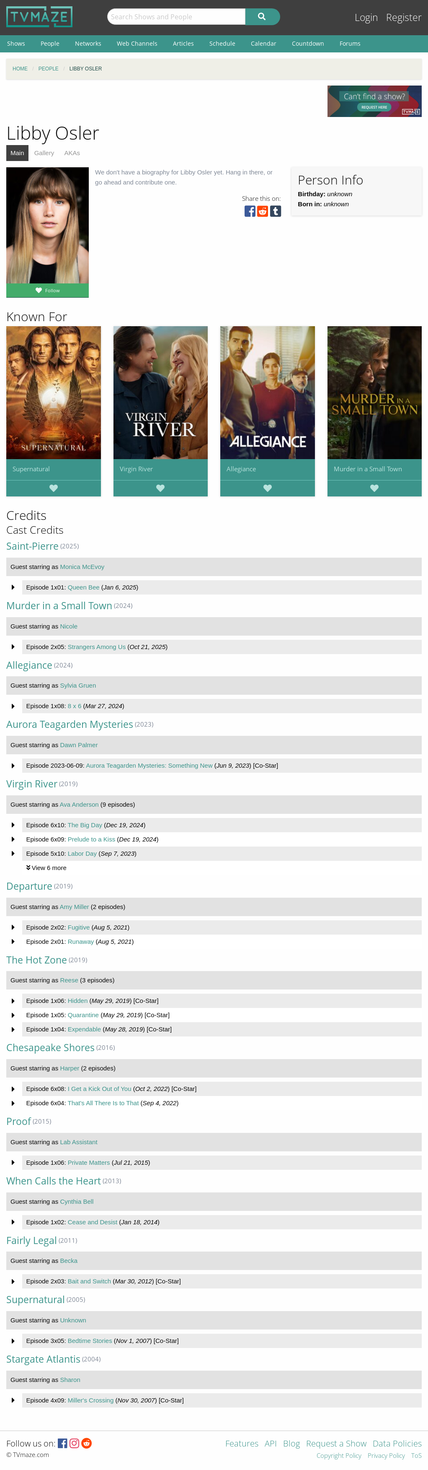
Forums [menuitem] (350, 43)
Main (17, 152)
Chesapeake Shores (50, 1047)
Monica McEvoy (82, 566)
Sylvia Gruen (78, 685)
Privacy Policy (386, 1456)
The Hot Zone (36, 959)
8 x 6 (75, 705)
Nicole (68, 626)
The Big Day (84, 824)
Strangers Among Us (97, 646)
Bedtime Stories (90, 1340)
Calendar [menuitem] (263, 43)
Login (366, 17)
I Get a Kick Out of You (99, 1088)
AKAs (72, 152)
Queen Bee (84, 587)
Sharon (70, 1379)
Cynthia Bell (76, 1201)
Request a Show (336, 1444)
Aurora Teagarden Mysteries (69, 724)
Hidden (78, 1000)
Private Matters (89, 1162)
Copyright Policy (339, 1456)
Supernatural (31, 469)
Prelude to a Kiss (91, 839)
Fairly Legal (31, 1240)
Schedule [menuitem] (222, 43)
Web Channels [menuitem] (137, 43)
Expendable (84, 1029)
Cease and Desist (92, 1222)
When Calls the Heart (53, 1180)
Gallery (44, 152)
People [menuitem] (50, 43)
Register (404, 17)
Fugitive (79, 927)
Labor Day (82, 853)
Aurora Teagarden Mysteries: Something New (149, 765)
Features (241, 1444)
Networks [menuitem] (88, 43)
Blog (291, 1444)
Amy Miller (74, 906)
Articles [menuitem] (183, 43)
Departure (29, 886)
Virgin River (136, 469)
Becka (68, 1260)
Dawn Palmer (79, 744)
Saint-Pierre (32, 546)
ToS (416, 1456)
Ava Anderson (79, 804)
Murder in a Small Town (368, 469)
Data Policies (397, 1444)
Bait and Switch (89, 1281)
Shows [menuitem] (16, 43)
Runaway (81, 941)
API (271, 1444)
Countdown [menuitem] (308, 43)
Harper (69, 1068)
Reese (69, 980)
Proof (18, 1121)
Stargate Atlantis (43, 1359)
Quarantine (83, 1014)
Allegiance (241, 469)
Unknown (73, 1320)
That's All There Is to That (103, 1102)
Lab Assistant (78, 1141)
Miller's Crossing (91, 1400)
